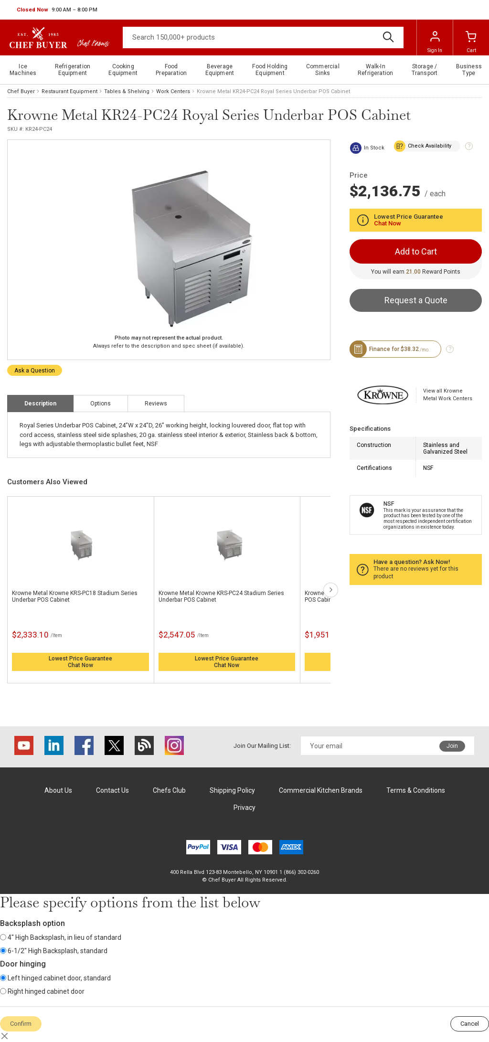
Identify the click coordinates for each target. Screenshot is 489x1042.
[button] (57, 10)
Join (452, 746)
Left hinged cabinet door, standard (55, 978)
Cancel (469, 1023)
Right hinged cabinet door (42, 991)
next (330, 590)
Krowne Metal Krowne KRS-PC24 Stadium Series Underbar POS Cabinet (221, 596)
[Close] (5, 1036)
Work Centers (173, 91)
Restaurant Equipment (69, 91)
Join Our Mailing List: (262, 745)
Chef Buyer (21, 91)
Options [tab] (100, 403)
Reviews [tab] (156, 403)
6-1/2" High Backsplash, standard (53, 951)
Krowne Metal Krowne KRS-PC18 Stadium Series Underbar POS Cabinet (75, 596)
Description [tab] (40, 403)
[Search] (263, 37)
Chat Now (80, 665)
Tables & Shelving (126, 91)
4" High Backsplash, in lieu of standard (60, 937)
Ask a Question (34, 370)
